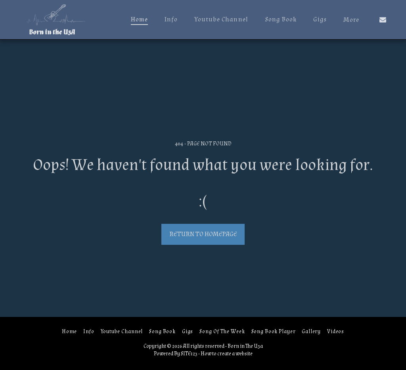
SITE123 (189, 353)
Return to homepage (203, 234)
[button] (383, 19)
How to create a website (227, 353)
